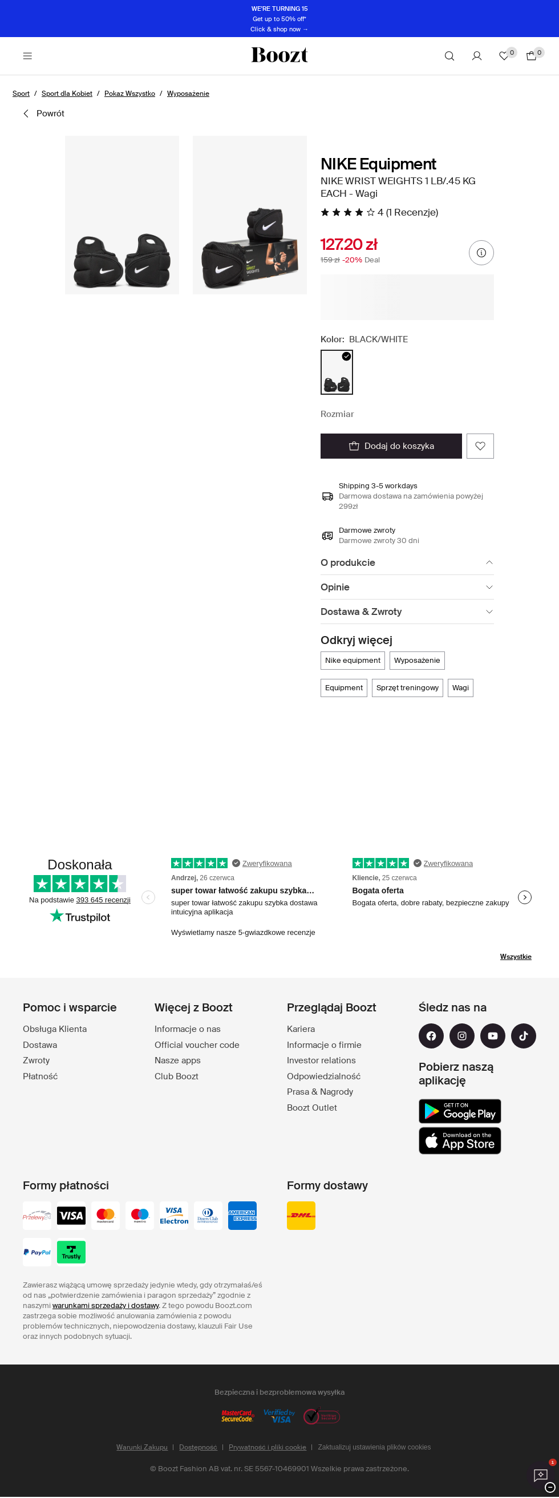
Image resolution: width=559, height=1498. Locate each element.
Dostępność (198, 1447)
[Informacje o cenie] (481, 252)
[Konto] (477, 55)
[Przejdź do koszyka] (531, 55)
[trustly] (71, 1253)
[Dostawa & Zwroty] (407, 612)
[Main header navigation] (27, 55)
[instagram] (462, 1035)
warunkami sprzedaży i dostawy (105, 1305)
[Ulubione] (504, 55)
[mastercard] (105, 1216)
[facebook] (431, 1035)
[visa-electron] (174, 1216)
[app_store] (460, 1141)
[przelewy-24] (37, 1216)
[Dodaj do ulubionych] (480, 446)
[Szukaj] (449, 55)
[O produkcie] (407, 562)
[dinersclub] (208, 1216)
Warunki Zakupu (142, 1447)
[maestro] (139, 1216)
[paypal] (37, 1253)
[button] (122, 215)
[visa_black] (71, 1216)
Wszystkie (516, 956)
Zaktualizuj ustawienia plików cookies (374, 1447)
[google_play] (460, 1111)
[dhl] (301, 1216)
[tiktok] (523, 1035)
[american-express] (242, 1216)
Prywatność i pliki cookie (267, 1447)
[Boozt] (279, 56)
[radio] (337, 372)
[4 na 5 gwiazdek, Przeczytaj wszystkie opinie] (379, 212)
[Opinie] (407, 587)
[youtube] (492, 1035)
